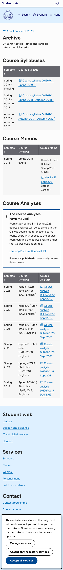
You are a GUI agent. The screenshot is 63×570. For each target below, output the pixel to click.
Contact (8, 441)
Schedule (8, 458)
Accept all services (21, 560)
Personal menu (11, 478)
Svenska (42, 14)
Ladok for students (14, 485)
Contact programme (15, 502)
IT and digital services (15, 434)
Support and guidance (16, 427)
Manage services (20, 543)
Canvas (7, 465)
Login (57, 3)
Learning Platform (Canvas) (25, 251)
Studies (7, 421)
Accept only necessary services (29, 551)
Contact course (12, 509)
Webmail (8, 471)
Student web (10, 3)
